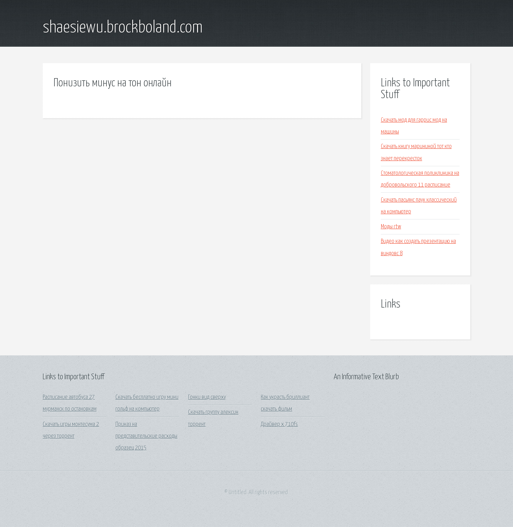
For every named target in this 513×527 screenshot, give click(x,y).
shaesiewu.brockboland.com (123, 28)
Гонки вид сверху (207, 397)
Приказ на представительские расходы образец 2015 (146, 436)
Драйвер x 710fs (279, 424)
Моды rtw (391, 227)
